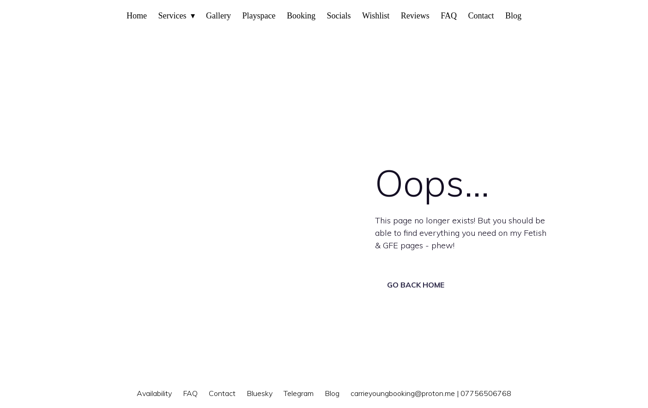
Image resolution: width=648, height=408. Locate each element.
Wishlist (375, 15)
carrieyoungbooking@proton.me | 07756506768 (431, 393)
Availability (154, 393)
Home (137, 15)
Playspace (258, 15)
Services (172, 15)
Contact (481, 15)
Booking (301, 15)
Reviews (415, 15)
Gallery (218, 15)
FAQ (449, 15)
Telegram (299, 393)
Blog (513, 15)
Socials (339, 15)
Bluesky (260, 393)
